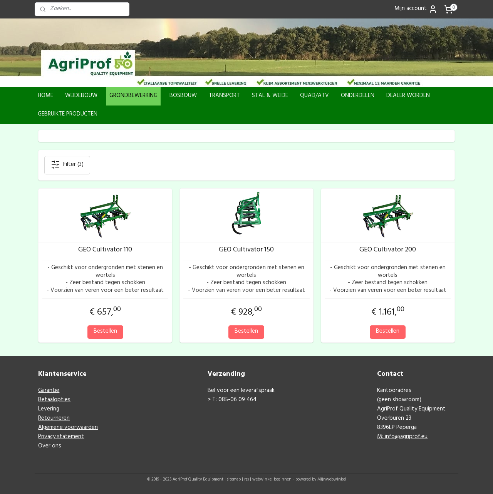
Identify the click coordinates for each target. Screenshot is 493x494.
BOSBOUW (183, 96)
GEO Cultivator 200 (387, 250)
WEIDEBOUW (81, 96)
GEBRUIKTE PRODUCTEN (67, 114)
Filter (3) (67, 165)
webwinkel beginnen (272, 480)
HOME (45, 96)
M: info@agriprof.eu (402, 437)
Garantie (48, 391)
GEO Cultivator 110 (105, 250)
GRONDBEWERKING (133, 96)
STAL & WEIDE (270, 96)
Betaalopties (54, 400)
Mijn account (416, 9)
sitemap (234, 480)
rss (246, 480)
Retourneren (54, 418)
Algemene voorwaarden (68, 428)
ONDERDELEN (357, 96)
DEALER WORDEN (408, 96)
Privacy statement (61, 437)
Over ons (49, 446)
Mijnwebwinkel (331, 480)
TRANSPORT (224, 96)
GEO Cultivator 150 (246, 250)
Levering (48, 409)
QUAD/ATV (314, 96)
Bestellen (105, 331)
